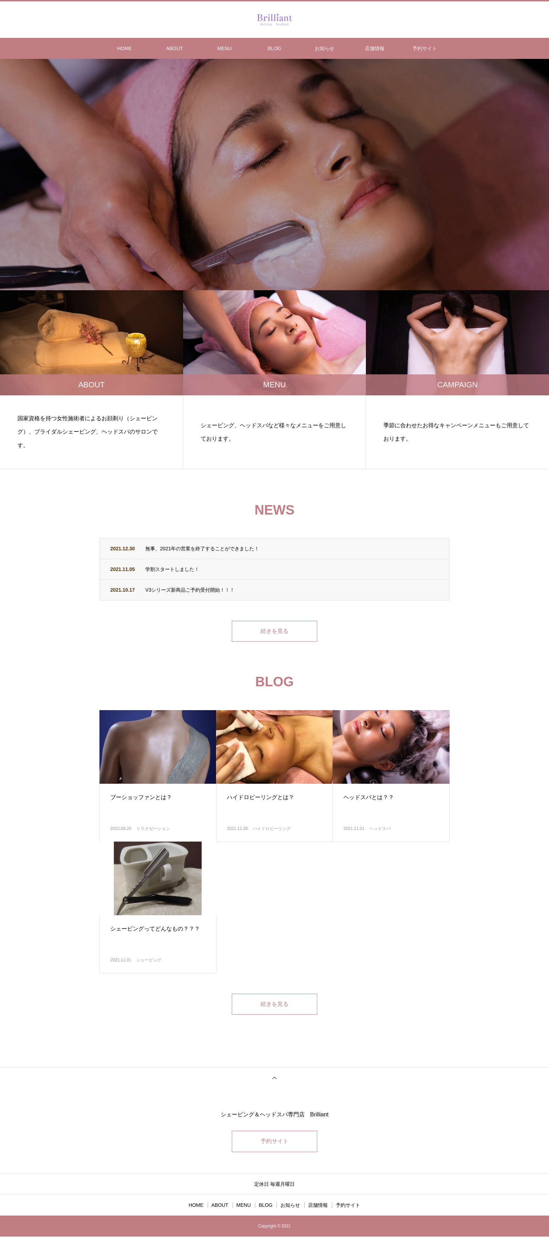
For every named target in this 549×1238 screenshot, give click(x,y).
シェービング (148, 960)
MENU (224, 48)
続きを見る (274, 631)
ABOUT (174, 48)
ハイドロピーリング (272, 829)
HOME (124, 48)
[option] (274, 174)
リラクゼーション (153, 829)
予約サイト (424, 48)
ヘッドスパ (379, 829)
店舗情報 (374, 48)
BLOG (275, 48)
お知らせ (324, 48)
